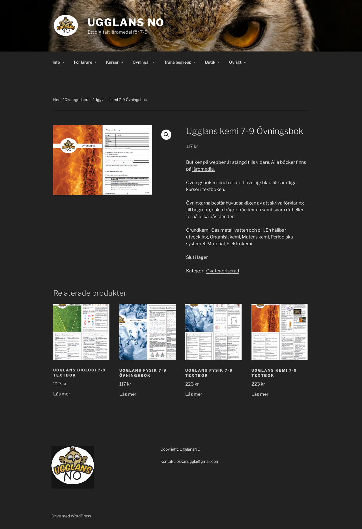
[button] (166, 135)
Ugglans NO (126, 22)
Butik (213, 62)
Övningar (144, 62)
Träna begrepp (180, 62)
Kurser (115, 62)
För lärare (86, 62)
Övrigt (238, 62)
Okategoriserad (78, 99)
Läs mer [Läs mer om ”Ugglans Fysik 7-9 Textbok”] (193, 394)
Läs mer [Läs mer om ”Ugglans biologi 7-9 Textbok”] (61, 394)
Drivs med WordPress (71, 515)
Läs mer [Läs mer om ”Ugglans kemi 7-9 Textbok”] (259, 394)
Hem (57, 99)
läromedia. (203, 169)
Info (59, 62)
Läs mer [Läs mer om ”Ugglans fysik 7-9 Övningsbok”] (127, 394)
